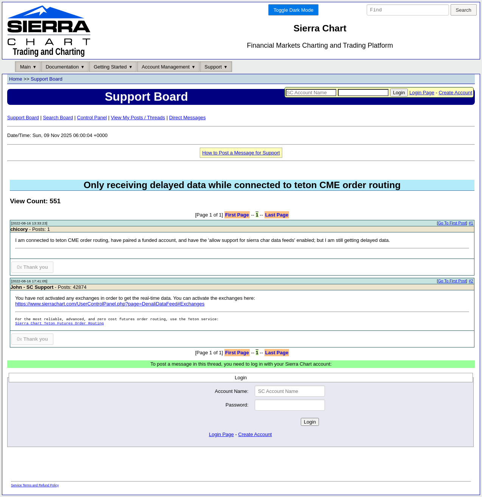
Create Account (455, 92)
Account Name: (232, 391)
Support (213, 67)
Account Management (166, 67)
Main (25, 67)
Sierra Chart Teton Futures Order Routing (59, 324)
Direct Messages (187, 117)
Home (15, 79)
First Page (237, 215)
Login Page (421, 92)
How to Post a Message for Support (241, 153)
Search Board (58, 117)
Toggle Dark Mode (294, 10)
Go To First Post (452, 223)
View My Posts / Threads (138, 117)
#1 (471, 223)
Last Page (276, 215)
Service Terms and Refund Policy (35, 485)
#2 (471, 281)
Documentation (62, 67)
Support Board (46, 79)
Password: (237, 405)
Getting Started (110, 67)
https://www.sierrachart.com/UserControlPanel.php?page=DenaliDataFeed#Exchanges (109, 304)
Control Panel (92, 117)
